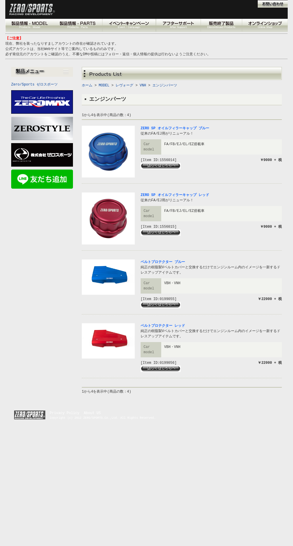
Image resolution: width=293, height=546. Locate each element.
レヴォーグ (124, 85)
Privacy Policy (64, 413)
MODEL (104, 85)
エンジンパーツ (164, 85)
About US (92, 413)
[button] (42, 72)
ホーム (87, 85)
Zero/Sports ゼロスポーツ (34, 84)
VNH (143, 85)
